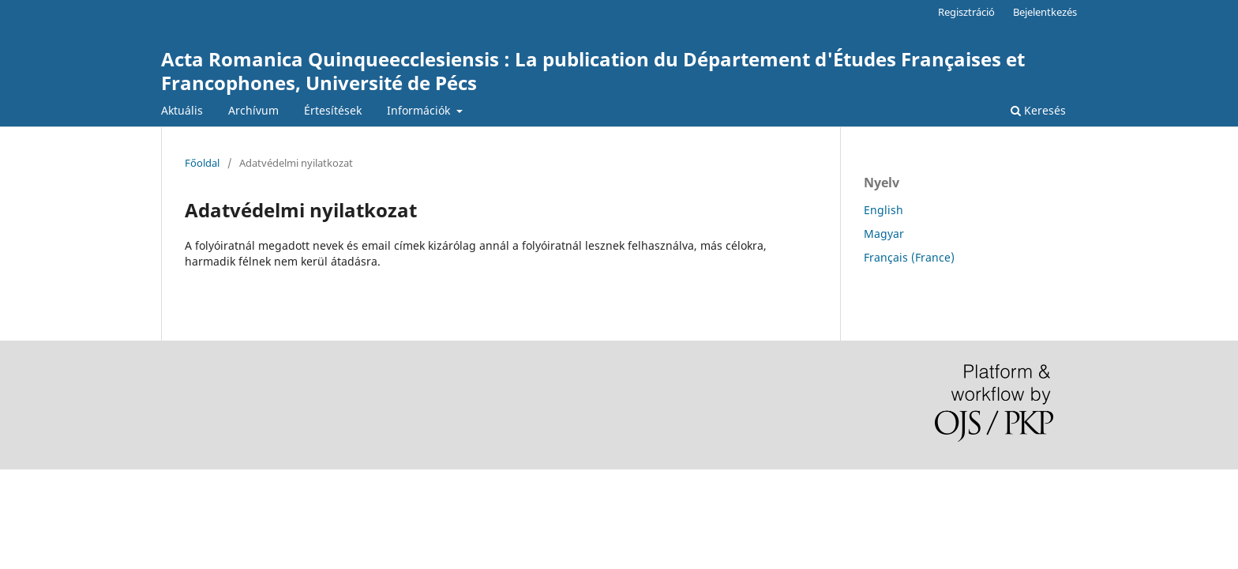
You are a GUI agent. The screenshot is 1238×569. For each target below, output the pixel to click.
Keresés (1038, 110)
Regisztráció (966, 12)
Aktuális (182, 110)
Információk (420, 110)
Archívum (253, 110)
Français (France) (909, 257)
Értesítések (333, 110)
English (883, 209)
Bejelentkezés (1045, 12)
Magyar (884, 233)
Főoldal (202, 163)
